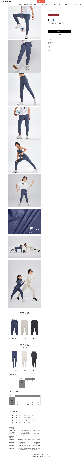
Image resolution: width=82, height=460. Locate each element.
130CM (49, 23)
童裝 (46, 4)
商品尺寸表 (50, 46)
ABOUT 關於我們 (35, 454)
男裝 (42, 4)
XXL (63, 23)
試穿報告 (50, 50)
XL (60, 23)
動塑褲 (30, 4)
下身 (39, 4)
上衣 (35, 4)
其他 (55, 4)
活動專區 (20, 4)
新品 (16, 4)
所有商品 (60, 4)
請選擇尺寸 (59, 31)
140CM (52, 23)
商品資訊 (50, 39)
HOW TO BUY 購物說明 (45, 454)
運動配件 (51, 4)
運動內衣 (26, 4)
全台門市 (65, 4)
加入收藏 (59, 34)
